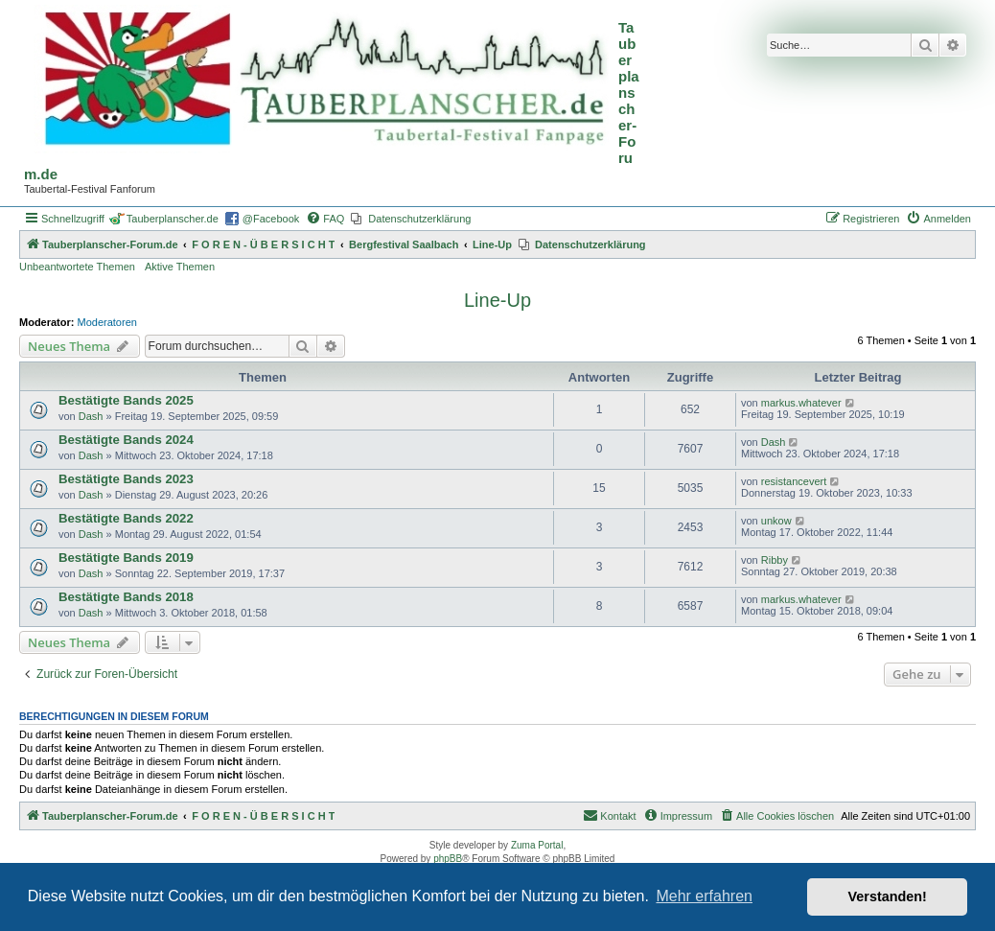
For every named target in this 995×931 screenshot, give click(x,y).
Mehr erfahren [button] (704, 896)
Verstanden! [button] (887, 896)
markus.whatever (801, 402)
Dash (91, 416)
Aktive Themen (180, 266)
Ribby (774, 560)
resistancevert (793, 481)
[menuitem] (325, 218)
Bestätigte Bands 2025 (126, 400)
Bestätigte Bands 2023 (126, 479)
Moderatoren (107, 322)
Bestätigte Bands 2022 (126, 518)
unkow (776, 520)
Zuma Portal (537, 845)
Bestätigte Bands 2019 (126, 557)
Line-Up (497, 300)
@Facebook (271, 218)
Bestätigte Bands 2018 (126, 597)
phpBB (447, 858)
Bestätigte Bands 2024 (126, 439)
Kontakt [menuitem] (609, 815)
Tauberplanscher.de (173, 218)
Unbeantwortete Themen (77, 266)
